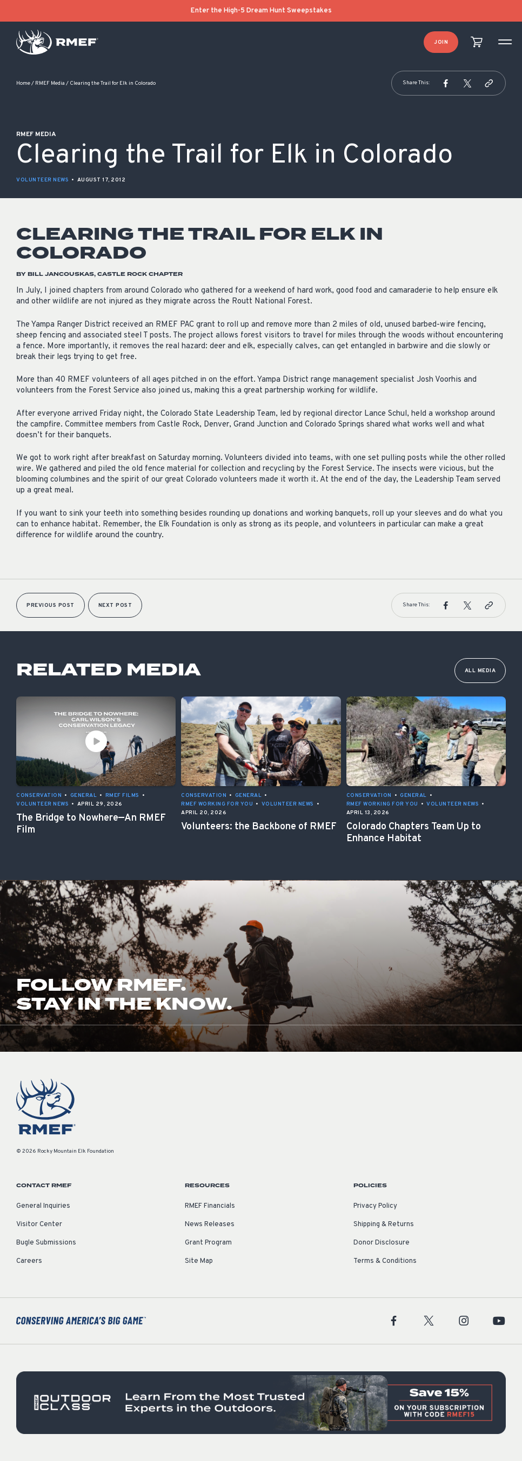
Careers (29, 1261)
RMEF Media (50, 83)
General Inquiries (43, 1206)
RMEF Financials (210, 1206)
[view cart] (476, 42)
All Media (480, 670)
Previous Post (50, 605)
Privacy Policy (375, 1206)
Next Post (115, 605)
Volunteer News (42, 180)
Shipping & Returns (383, 1224)
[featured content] (261, 1403)
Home (23, 83)
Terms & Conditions (385, 1261)
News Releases (210, 1224)
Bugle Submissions (46, 1243)
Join (441, 42)
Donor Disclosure (381, 1243)
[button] (446, 83)
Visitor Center (39, 1224)
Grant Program (208, 1243)
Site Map (199, 1261)
